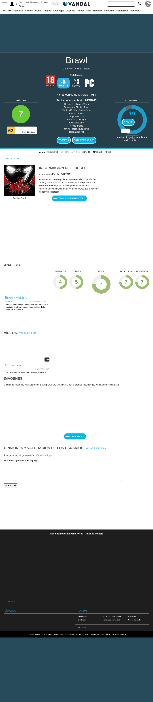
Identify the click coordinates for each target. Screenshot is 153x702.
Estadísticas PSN (84, 140)
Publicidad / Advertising (112, 616)
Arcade (86, 68)
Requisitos (52, 152)
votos (132, 138)
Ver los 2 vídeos (27, 333)
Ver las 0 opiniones (96, 448)
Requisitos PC (76, 132)
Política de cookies (135, 620)
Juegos (47, 10)
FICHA (42, 152)
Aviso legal (132, 616)
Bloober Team (82, 104)
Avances (70, 10)
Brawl (76, 60)
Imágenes (97, 152)
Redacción (82, 616)
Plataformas (122, 10)
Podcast (134, 10)
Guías (38, 10)
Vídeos (108, 152)
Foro (88, 10)
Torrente (44, 2)
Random (97, 10)
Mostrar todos (75, 436)
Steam (21, 6)
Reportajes (58, 10)
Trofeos (64, 140)
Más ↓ (55, 4)
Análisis (29, 10)
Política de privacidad (111, 620)
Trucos (80, 10)
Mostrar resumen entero (69, 198)
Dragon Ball (24, 2)
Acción (77, 68)
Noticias (18, 10)
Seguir (128, 122)
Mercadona (35, 2)
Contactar (82, 620)
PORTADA (7, 10)
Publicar (10, 485)
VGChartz (82, 628)
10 (132, 113)
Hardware (109, 10)
